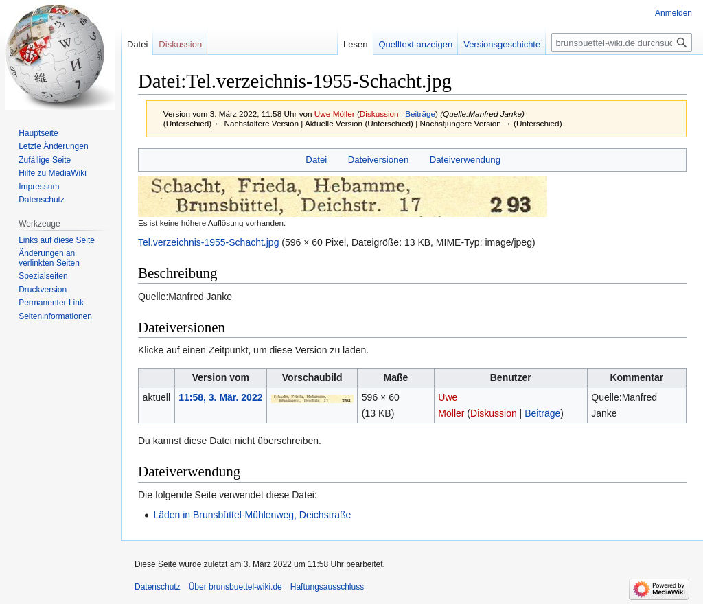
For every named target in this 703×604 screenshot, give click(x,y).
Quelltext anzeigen (416, 44)
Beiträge (420, 113)
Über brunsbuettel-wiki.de (235, 587)
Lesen (355, 44)
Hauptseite (38, 133)
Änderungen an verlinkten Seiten (49, 258)
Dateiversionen (378, 159)
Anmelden (673, 13)
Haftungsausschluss (327, 587)
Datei (316, 159)
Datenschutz (42, 200)
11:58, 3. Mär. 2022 (220, 397)
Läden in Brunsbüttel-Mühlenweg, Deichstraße (252, 514)
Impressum (39, 186)
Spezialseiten (43, 276)
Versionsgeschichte (501, 44)
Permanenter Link (51, 302)
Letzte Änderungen (53, 146)
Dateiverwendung (465, 159)
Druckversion (43, 289)
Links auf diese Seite (57, 240)
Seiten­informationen (55, 316)
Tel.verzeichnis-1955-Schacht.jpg (208, 242)
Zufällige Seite (45, 160)
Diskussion (379, 113)
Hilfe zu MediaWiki (53, 173)
